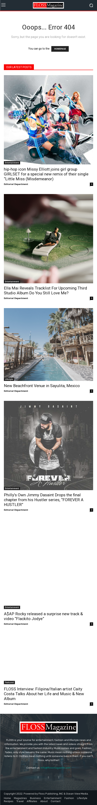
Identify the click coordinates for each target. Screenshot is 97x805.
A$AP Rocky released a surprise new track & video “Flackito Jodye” (43, 616)
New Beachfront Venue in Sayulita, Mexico (42, 385)
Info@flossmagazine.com (56, 767)
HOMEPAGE (60, 49)
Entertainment (12, 162)
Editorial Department (16, 184)
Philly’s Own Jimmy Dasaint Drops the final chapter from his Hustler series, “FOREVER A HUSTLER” (43, 500)
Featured (9, 682)
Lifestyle (9, 379)
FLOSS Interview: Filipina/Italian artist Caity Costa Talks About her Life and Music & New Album (44, 694)
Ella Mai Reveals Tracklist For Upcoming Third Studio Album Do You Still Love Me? (45, 290)
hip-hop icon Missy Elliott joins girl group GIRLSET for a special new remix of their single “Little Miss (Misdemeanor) (46, 174)
